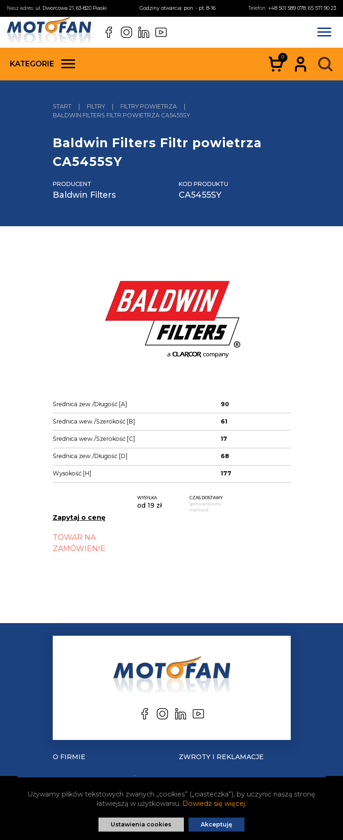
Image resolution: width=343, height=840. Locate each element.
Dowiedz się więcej (213, 803)
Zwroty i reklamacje (221, 757)
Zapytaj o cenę (79, 517)
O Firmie (69, 757)
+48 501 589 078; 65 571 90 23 (302, 8)
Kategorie (42, 63)
